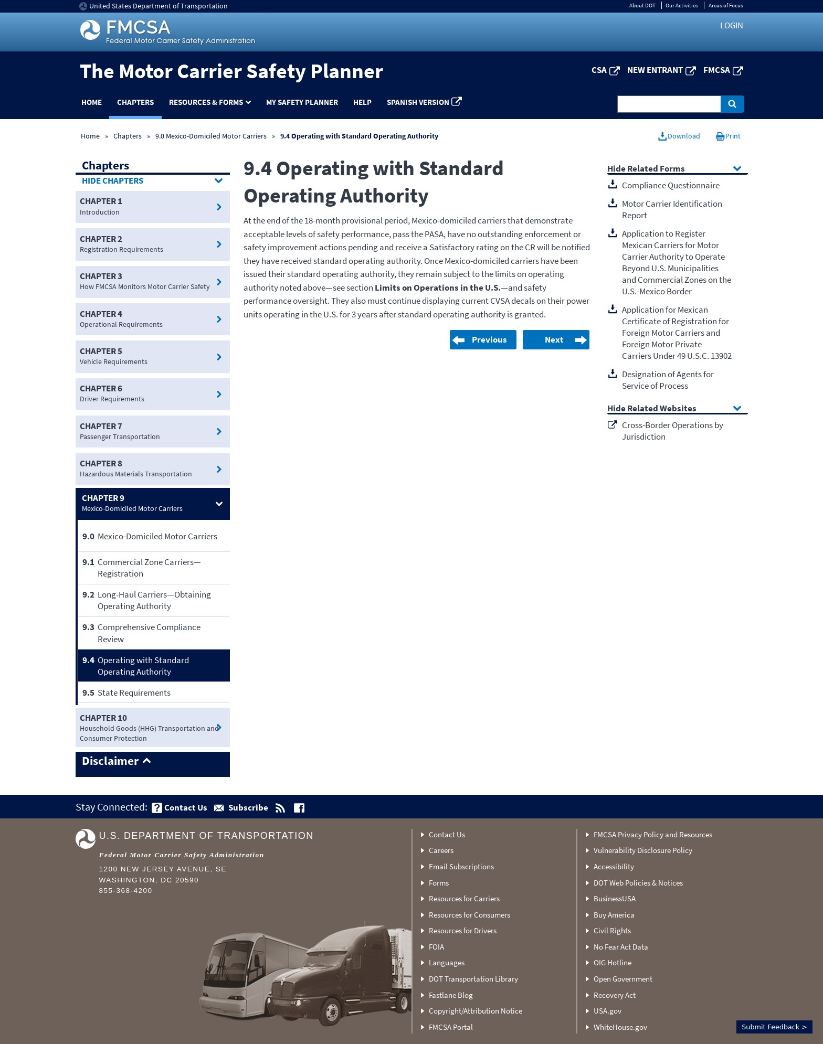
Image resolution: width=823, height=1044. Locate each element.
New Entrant (655, 70)
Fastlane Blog (451, 995)
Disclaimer (110, 761)
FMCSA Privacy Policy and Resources (653, 834)
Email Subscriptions (461, 866)
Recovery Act (615, 995)
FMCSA (716, 70)
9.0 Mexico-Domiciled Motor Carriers (211, 136)
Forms (439, 883)
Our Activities (682, 5)
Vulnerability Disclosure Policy (643, 850)
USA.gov (607, 1011)
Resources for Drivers (463, 930)
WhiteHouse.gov (620, 1027)
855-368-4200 (126, 890)
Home (91, 102)
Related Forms (656, 169)
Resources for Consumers (469, 915)
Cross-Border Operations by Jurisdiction (672, 430)
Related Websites (662, 409)
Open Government (623, 979)
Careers (441, 850)
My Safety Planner (302, 102)
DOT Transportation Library (473, 979)
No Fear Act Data (621, 947)
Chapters (135, 102)
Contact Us (447, 834)
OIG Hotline (612, 962)
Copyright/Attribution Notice (475, 1011)
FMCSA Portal (451, 1027)
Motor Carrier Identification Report (672, 209)
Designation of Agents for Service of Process (668, 379)
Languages (447, 962)
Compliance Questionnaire (671, 185)
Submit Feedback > (774, 1027)
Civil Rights (612, 930)
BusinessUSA (615, 898)
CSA (599, 70)
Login (731, 25)
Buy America (614, 915)
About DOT (642, 5)
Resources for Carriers (464, 898)
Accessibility (614, 866)
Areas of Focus (726, 5)
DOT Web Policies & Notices (638, 883)
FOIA (436, 947)
